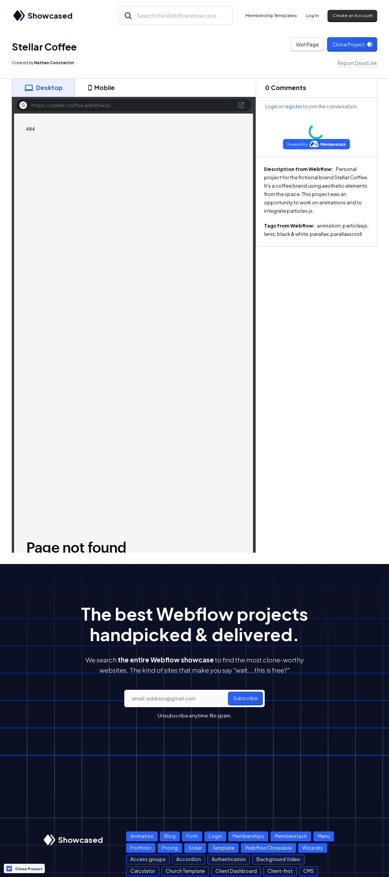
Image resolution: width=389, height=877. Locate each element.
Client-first (280, 871)
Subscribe (245, 698)
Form (192, 836)
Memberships (248, 836)
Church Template (185, 871)
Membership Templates (271, 15)
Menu (324, 836)
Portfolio (140, 848)
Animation (141, 836)
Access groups (148, 859)
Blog (170, 836)
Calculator (142, 871)
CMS (308, 871)
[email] (194, 698)
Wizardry (312, 848)
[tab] (43, 88)
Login (271, 106)
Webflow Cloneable (268, 848)
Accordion (188, 859)
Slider (195, 848)
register (293, 106)
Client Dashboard (236, 871)
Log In (312, 15)
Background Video (278, 859)
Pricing (170, 848)
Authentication (229, 859)
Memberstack (291, 836)
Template (223, 848)
